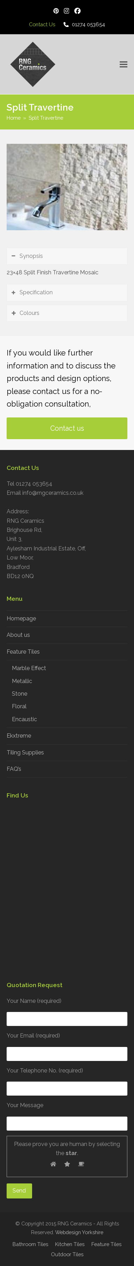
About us (18, 635)
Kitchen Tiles (69, 1244)
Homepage (21, 618)
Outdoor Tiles (67, 1254)
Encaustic (24, 719)
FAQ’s (14, 769)
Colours (29, 313)
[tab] (67, 256)
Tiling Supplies (25, 752)
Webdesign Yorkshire (79, 1232)
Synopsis (31, 256)
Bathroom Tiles (30, 1244)
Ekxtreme (19, 735)
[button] (123, 64)
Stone (19, 693)
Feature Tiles (23, 651)
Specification (36, 292)
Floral (19, 706)
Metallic (22, 681)
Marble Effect (29, 668)
